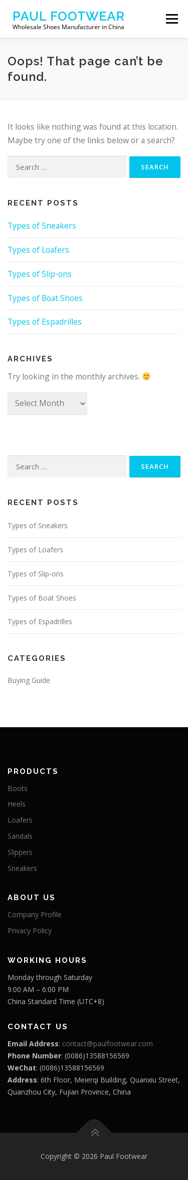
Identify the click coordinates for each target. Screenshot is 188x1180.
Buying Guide (29, 680)
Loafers (20, 820)
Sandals (20, 836)
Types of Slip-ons (40, 273)
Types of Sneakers (42, 225)
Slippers (20, 852)
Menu (171, 18)
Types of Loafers (38, 249)
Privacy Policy (30, 930)
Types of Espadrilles (45, 321)
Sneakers (22, 868)
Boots (18, 788)
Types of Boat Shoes (45, 298)
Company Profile (35, 914)
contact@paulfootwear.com (107, 1043)
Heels (17, 804)
